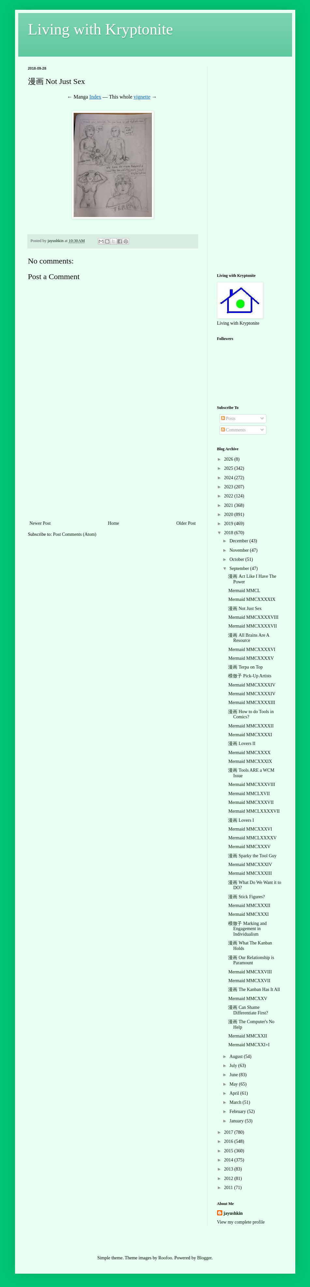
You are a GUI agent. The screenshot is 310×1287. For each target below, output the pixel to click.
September (239, 568)
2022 (229, 496)
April (234, 1093)
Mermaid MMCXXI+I (249, 1044)
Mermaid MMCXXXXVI (251, 649)
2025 (229, 468)
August (236, 1056)
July (233, 1065)
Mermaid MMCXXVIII (250, 971)
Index (95, 97)
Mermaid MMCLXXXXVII (253, 811)
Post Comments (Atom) (74, 534)
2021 (229, 505)
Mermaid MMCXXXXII (250, 726)
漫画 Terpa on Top (245, 667)
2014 (229, 1160)
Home (113, 523)
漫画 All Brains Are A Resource (248, 638)
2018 (229, 532)
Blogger (204, 1257)
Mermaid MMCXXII (247, 1036)
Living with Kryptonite (100, 29)
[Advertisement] (113, 470)
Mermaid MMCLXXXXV (252, 837)
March (236, 1102)
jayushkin (233, 1213)
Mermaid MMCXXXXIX (251, 599)
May (234, 1084)
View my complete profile (241, 1222)
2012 (229, 1178)
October (237, 559)
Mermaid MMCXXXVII (250, 802)
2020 (229, 514)
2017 (229, 1132)
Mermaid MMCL (244, 590)
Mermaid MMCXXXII (249, 905)
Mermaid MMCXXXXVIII (253, 617)
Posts (228, 418)
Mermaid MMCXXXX (249, 752)
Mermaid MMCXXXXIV (251, 685)
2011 (229, 1187)
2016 (229, 1141)
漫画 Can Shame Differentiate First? (248, 1010)
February (238, 1111)
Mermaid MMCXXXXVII (252, 626)
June (234, 1074)
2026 (229, 459)
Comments (233, 429)
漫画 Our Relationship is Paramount (251, 960)
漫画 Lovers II (241, 743)
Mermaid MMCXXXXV (251, 658)
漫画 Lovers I (241, 820)
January (237, 1120)
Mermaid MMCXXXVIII (251, 784)
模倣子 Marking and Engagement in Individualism (247, 929)
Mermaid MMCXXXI (248, 914)
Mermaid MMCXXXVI (250, 829)
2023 (229, 486)
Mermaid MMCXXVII (249, 980)
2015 (229, 1150)
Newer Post (40, 523)
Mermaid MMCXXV (247, 998)
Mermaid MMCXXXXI (250, 734)
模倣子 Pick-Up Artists (249, 675)
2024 (229, 477)
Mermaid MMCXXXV (249, 846)
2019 (229, 523)
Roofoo (165, 1257)
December (239, 540)
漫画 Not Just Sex (244, 608)
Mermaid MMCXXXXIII (251, 702)
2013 (229, 1169)
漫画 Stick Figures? (246, 896)
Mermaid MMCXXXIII (250, 873)
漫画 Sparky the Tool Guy (252, 855)
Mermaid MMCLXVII (249, 793)
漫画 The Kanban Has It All (254, 989)
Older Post (186, 523)
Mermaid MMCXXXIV (250, 864)
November (239, 550)
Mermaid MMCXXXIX (250, 761)
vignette (142, 97)
